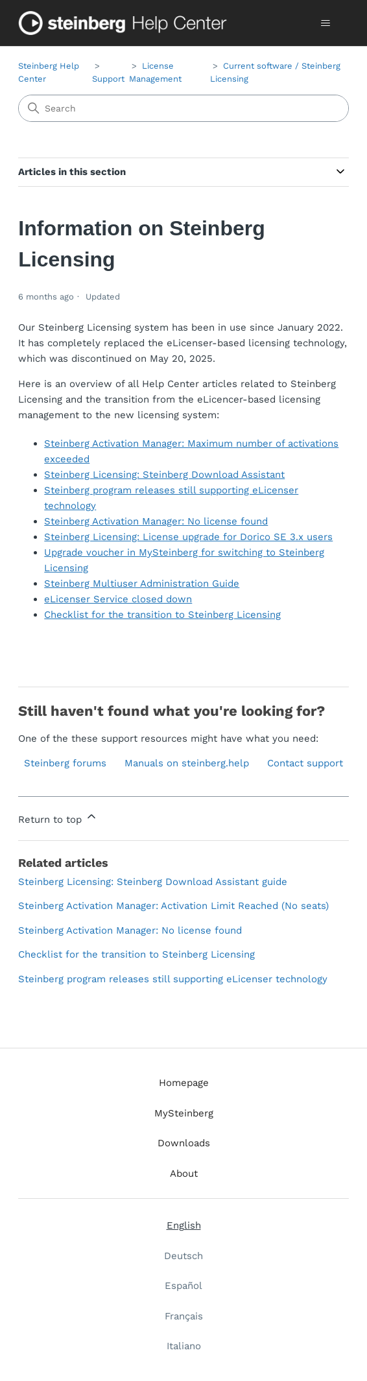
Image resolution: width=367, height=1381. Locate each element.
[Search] (183, 108)
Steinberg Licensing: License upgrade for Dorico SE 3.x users (188, 537)
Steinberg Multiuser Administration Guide (141, 583)
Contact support (305, 763)
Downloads (184, 1143)
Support (108, 79)
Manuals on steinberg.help (186, 763)
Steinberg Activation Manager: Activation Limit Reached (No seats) (173, 906)
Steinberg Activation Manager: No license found (156, 521)
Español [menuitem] (183, 1286)
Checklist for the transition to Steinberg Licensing (162, 614)
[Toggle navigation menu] (326, 23)
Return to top (58, 817)
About (184, 1173)
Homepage (184, 1083)
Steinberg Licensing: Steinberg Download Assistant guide (152, 882)
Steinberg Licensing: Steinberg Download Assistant (164, 474)
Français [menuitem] (184, 1316)
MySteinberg (183, 1113)
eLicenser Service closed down (118, 599)
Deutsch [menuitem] (183, 1256)
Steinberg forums (65, 763)
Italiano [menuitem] (184, 1346)
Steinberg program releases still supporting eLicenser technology (172, 979)
